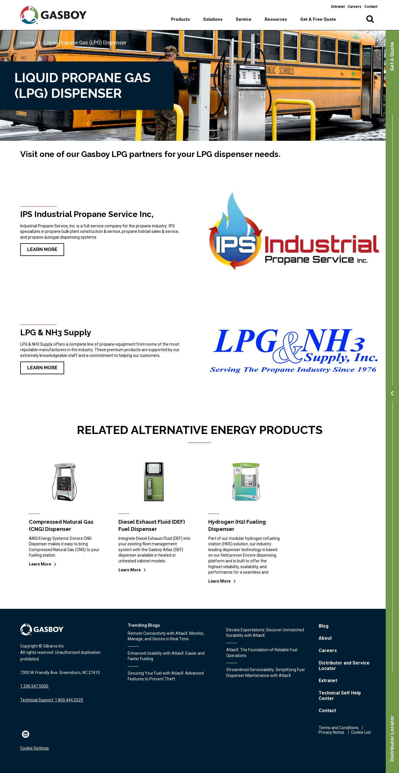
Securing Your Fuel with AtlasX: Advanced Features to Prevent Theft (166, 676)
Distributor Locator (392, 738)
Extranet (338, 7)
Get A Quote (392, 56)
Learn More (42, 249)
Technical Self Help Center (340, 695)
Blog (324, 626)
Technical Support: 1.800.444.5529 (51, 700)
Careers (354, 7)
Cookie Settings (34, 748)
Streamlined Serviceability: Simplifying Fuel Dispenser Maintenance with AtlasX (265, 672)
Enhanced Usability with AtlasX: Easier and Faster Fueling (166, 656)
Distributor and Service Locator (344, 665)
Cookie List (361, 732)
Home (27, 43)
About (325, 638)
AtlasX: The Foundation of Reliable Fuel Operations (261, 652)
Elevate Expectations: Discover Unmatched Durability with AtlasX (265, 633)
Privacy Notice (331, 732)
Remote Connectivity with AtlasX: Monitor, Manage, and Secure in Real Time (166, 636)
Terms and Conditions (339, 728)
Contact (370, 7)
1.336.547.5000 (34, 686)
